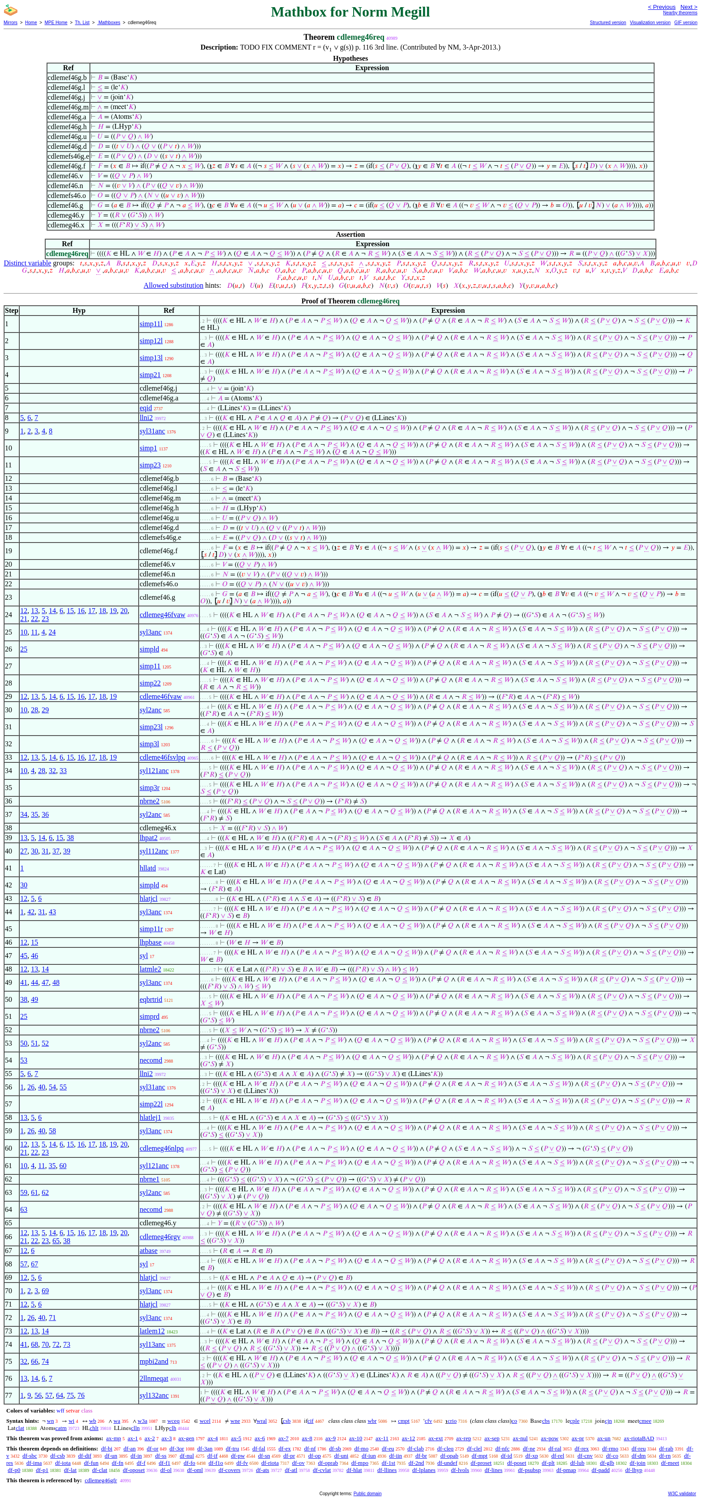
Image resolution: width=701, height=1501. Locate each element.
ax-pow (549, 1438)
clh (172, 1428)
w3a (143, 1420)
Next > (688, 7)
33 (63, 770)
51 (34, 1043)
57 (23, 1264)
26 (30, 1087)
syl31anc (152, 431)
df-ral (555, 1448)
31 (45, 851)
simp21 (149, 374)
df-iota (63, 1462)
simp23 (149, 465)
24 (52, 632)
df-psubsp (529, 1470)
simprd (149, 1016)
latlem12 (152, 1331)
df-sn (264, 1455)
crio (452, 1420)
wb (92, 1420)
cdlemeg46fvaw (162, 614)
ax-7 (283, 1438)
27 (23, 851)
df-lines (494, 1470)
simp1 (148, 448)
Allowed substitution (173, 285)
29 (45, 710)
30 (34, 851)
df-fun (91, 1462)
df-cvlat (322, 1470)
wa (117, 1420)
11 (34, 632)
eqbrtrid (150, 999)
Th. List (82, 22)
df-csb (58, 1455)
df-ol (166, 1470)
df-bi (106, 1448)
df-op (314, 1455)
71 (52, 1317)
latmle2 (150, 969)
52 (45, 1043)
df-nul (187, 1455)
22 (34, 618)
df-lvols (460, 1470)
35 (34, 814)
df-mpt (479, 1455)
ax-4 (212, 1438)
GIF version (685, 22)
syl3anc (150, 632)
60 (63, 1165)
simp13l (151, 358)
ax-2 (149, 1438)
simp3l (149, 744)
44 (34, 982)
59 (23, 1192)
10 (23, 632)
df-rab (666, 1448)
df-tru (232, 1448)
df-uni (341, 1455)
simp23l (151, 727)
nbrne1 (149, 1179)
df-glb (607, 1462)
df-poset (516, 1462)
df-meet (670, 1462)
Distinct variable (27, 263)
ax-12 (408, 1438)
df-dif (85, 1455)
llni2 (145, 417)
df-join (637, 1462)
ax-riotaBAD (639, 1438)
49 (34, 999)
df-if (212, 1455)
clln (135, 1428)
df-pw (238, 1455)
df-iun (369, 1455)
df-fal (258, 1448)
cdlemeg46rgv (159, 1236)
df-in (136, 1455)
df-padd (600, 1470)
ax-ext (435, 1438)
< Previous (662, 7)
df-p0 (14, 1470)
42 (30, 912)
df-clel (474, 1448)
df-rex (581, 1448)
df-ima (34, 1462)
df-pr (289, 1455)
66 (34, 1361)
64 (59, 1395)
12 (23, 610)
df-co (612, 1455)
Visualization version (650, 22)
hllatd (147, 868)
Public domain (368, 1493)
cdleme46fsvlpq (162, 757)
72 (55, 1344)
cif (311, 1420)
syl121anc (154, 770)
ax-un (604, 1438)
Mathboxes (108, 22)
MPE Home (56, 22)
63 (23, 1209)
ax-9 (330, 1438)
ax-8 (307, 1438)
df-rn (665, 1455)
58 (52, 1131)
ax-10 (356, 1438)
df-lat (70, 1470)
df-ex (285, 1448)
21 (23, 618)
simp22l (151, 1104)
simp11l (150, 324)
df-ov (298, 1462)
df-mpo (359, 1462)
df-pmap (566, 1470)
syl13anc (152, 1344)
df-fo (189, 1462)
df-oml (195, 1470)
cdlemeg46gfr (100, 1480)
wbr (371, 1420)
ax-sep (491, 1438)
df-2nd (416, 1462)
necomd (150, 1060)
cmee (645, 1420)
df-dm (639, 1455)
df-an (129, 1448)
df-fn (117, 1462)
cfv (428, 1420)
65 (55, 1241)
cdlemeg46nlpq (161, 1148)
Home (31, 22)
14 (52, 610)
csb (287, 1420)
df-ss (160, 1455)
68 (34, 1344)
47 (45, 982)
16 (80, 610)
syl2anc (150, 710)
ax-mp (113, 1438)
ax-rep (463, 1438)
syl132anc (154, 1395)
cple (575, 1420)
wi (71, 1420)
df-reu (639, 1448)
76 (80, 1395)
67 (34, 1264)
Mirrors (10, 22)
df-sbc (29, 1455)
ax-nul (520, 1438)
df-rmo (610, 1448)
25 (23, 649)
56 (38, 1395)
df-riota (270, 1462)
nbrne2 (149, 801)
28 (34, 710)
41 (23, 982)
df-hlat (354, 1470)
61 (34, 1192)
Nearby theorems (680, 12)
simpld (149, 649)
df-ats (263, 1470)
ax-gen (186, 1438)
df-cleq (445, 1448)
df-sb (335, 1448)
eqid (145, 408)
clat (20, 1428)
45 (23, 955)
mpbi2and (153, 1361)
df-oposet (134, 1470)
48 (55, 982)
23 (45, 618)
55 (63, 1087)
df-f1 (164, 1462)
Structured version (608, 22)
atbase (148, 1250)
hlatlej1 (150, 1117)
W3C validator (682, 1493)
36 (45, 814)
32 (52, 770)
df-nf (310, 1448)
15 (70, 610)
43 (52, 912)
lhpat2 (148, 837)
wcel (205, 1420)
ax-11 (382, 1438)
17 (91, 610)
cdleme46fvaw (160, 696)
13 (34, 610)
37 (55, 851)
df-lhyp (633, 1470)
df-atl (291, 1470)
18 (102, 610)
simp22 (149, 683)
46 (34, 955)
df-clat (99, 1470)
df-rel (557, 1455)
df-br (421, 1455)
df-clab (415, 1448)
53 (23, 1060)
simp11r (151, 929)
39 (66, 851)
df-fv (242, 1462)
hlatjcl (148, 898)
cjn (608, 1420)
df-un (111, 1455)
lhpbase (150, 942)
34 (23, 814)
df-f (141, 1462)
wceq (173, 1420)
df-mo (361, 1448)
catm (61, 1428)
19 (113, 610)
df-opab (449, 1455)
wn (50, 1420)
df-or (152, 1448)
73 (66, 1344)
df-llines (387, 1470)
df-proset (481, 1462)
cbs (545, 1420)
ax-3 (166, 1438)
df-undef (447, 1462)
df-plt (548, 1462)
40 (41, 1087)
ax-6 (260, 1438)
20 (123, 610)
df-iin (395, 1455)
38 (70, 837)
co (514, 1420)
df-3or (176, 1448)
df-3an (204, 1448)
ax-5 (236, 1438)
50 (23, 1043)
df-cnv (585, 1455)
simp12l (151, 341)
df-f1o (215, 1462)
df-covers (230, 1470)
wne (235, 1420)
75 (70, 1395)
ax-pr (578, 1438)
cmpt (404, 1420)
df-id (506, 1455)
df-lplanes (423, 1470)
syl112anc (153, 851)
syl (143, 955)
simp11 (149, 666)
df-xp (531, 1455)
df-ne (529, 1448)
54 (52, 1087)
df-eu (388, 1448)
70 (45, 1344)
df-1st (388, 1462)
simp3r (149, 787)
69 (45, 1291)
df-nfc (502, 1448)
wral (262, 1420)
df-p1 (42, 1470)
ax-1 (133, 1438)
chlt (94, 1428)
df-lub (577, 1462)
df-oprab (328, 1462)
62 (45, 1192)
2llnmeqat (153, 1378)
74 (45, 1361)
